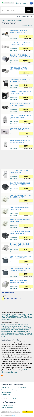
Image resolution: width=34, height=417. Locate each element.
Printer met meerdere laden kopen (16, 329)
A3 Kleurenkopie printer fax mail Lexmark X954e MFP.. (20, 141)
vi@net (13, 399)
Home (3, 21)
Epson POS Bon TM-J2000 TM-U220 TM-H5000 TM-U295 (20, 68)
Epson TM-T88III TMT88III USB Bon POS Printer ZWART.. (20, 184)
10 (16, 298)
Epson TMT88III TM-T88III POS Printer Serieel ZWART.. (20, 232)
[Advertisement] (17, 159)
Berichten (19, 3)
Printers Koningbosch (19, 314)
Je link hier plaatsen (27, 26)
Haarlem (12, 326)
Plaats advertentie (7, 405)
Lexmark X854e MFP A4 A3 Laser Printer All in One (21, 171)
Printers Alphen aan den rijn (14, 316)
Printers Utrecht (16, 318)
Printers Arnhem (27, 318)
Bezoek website (14, 48)
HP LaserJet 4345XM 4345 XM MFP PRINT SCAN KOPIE (20, 80)
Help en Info (5, 387)
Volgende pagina (8, 292)
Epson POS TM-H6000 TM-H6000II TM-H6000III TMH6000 (20, 56)
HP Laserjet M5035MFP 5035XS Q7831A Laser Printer (20, 117)
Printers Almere (6, 314)
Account (25, 3)
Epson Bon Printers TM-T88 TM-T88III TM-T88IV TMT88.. (20, 43)
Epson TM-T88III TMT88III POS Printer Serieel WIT (20, 208)
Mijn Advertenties (7, 408)
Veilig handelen (6, 392)
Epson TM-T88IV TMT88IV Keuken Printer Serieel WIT (18, 281)
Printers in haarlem (18, 333)
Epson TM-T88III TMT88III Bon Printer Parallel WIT (20, 220)
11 (18, 298)
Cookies (13, 415)
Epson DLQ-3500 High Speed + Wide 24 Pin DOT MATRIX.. (20, 129)
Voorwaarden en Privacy (9, 390)
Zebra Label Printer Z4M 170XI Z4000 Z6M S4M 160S (20, 104)
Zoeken (29, 10)
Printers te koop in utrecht (17, 335)
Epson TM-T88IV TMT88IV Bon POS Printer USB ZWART (20, 269)
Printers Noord (6, 319)
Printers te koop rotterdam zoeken (19, 331)
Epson (21, 324)
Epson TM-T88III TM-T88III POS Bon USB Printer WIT (20, 196)
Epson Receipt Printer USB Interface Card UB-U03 (18, 31)
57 (20, 298)
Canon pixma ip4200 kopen (10, 324)
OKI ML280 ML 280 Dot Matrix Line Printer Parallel (19, 245)
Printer (10, 328)
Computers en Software (14, 21)
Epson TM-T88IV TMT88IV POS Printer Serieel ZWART (20, 257)
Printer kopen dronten (20, 328)
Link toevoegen (22, 387)
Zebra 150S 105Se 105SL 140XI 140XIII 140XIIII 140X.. (20, 92)
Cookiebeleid (5, 395)
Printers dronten (6, 333)
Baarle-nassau (13, 38)
